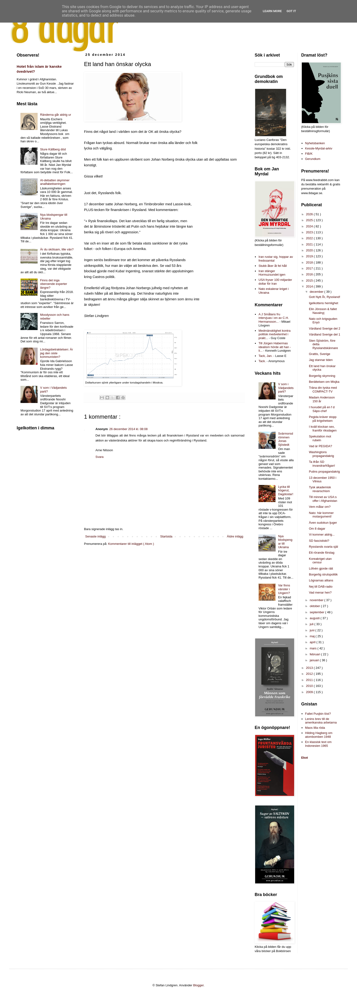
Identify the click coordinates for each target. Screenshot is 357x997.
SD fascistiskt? (319, 540)
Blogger (198, 985)
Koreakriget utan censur (320, 560)
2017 (310, 268)
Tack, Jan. (265, 356)
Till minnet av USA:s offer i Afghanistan (323, 499)
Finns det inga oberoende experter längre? (53, 283)
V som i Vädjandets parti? (285, 387)
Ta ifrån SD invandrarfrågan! (322, 463)
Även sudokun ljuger (323, 522)
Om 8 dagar (317, 528)
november (317, 600)
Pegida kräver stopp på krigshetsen (323, 418)
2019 (310, 256)
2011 (310, 680)
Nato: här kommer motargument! (321, 514)
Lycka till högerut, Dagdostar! (285, 490)
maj (313, 636)
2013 (310, 668)
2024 (310, 226)
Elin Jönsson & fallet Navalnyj (323, 311)
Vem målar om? (320, 506)
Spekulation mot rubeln (320, 438)
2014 (310, 286)
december (317, 291)
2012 (310, 674)
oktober (315, 606)
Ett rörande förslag (321, 552)
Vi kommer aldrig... (322, 534)
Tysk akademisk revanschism (320, 489)
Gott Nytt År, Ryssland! (324, 297)
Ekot (304, 757)
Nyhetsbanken (315, 143)
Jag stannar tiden (321, 360)
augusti (315, 618)
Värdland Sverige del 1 (324, 334)
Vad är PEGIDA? (320, 446)
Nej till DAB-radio (320, 586)
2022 (310, 238)
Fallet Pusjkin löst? (318, 713)
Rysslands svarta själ (323, 546)
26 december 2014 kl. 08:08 (128, 429)
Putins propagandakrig (324, 471)
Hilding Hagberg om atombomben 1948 (318, 734)
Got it (291, 11)
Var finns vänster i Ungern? (284, 589)
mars (313, 648)
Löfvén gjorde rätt (321, 568)
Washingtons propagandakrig (321, 454)
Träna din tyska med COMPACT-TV (323, 389)
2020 (310, 250)
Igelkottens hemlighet (323, 303)
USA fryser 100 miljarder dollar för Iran (275, 281)
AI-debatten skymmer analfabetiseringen (54, 182)
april (313, 642)
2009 (310, 692)
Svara (99, 457)
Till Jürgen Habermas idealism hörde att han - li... (274, 346)
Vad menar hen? (320, 592)
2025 (310, 220)
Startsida (166, 536)
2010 (310, 686)
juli (312, 624)
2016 (310, 274)
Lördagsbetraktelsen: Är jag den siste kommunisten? (56, 353)
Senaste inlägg (95, 536)
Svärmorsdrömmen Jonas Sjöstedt (285, 439)
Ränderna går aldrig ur (55, 114)
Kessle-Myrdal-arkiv (318, 148)
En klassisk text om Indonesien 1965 (318, 744)
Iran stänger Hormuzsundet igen (271, 273)
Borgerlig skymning (322, 376)
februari (315, 654)
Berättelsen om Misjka (324, 381)
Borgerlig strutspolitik (323, 574)
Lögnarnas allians (321, 580)
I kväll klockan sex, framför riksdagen (323, 428)
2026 (310, 214)
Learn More (272, 11)
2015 (310, 280)
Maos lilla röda (315, 727)
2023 (310, 232)
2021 (310, 244)
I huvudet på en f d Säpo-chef (322, 409)
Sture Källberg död (53, 149)
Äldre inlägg (235, 536)
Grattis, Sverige (319, 354)
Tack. (262, 361)
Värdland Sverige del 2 (324, 328)
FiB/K (309, 153)
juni (312, 630)
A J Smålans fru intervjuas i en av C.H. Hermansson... (273, 317)
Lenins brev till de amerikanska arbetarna (321, 720)
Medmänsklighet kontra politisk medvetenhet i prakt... (274, 334)
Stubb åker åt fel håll (272, 266)
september (317, 612)
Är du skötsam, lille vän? (57, 249)
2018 (310, 262)
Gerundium (312, 159)
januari (315, 660)
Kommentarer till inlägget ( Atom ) (131, 544)
